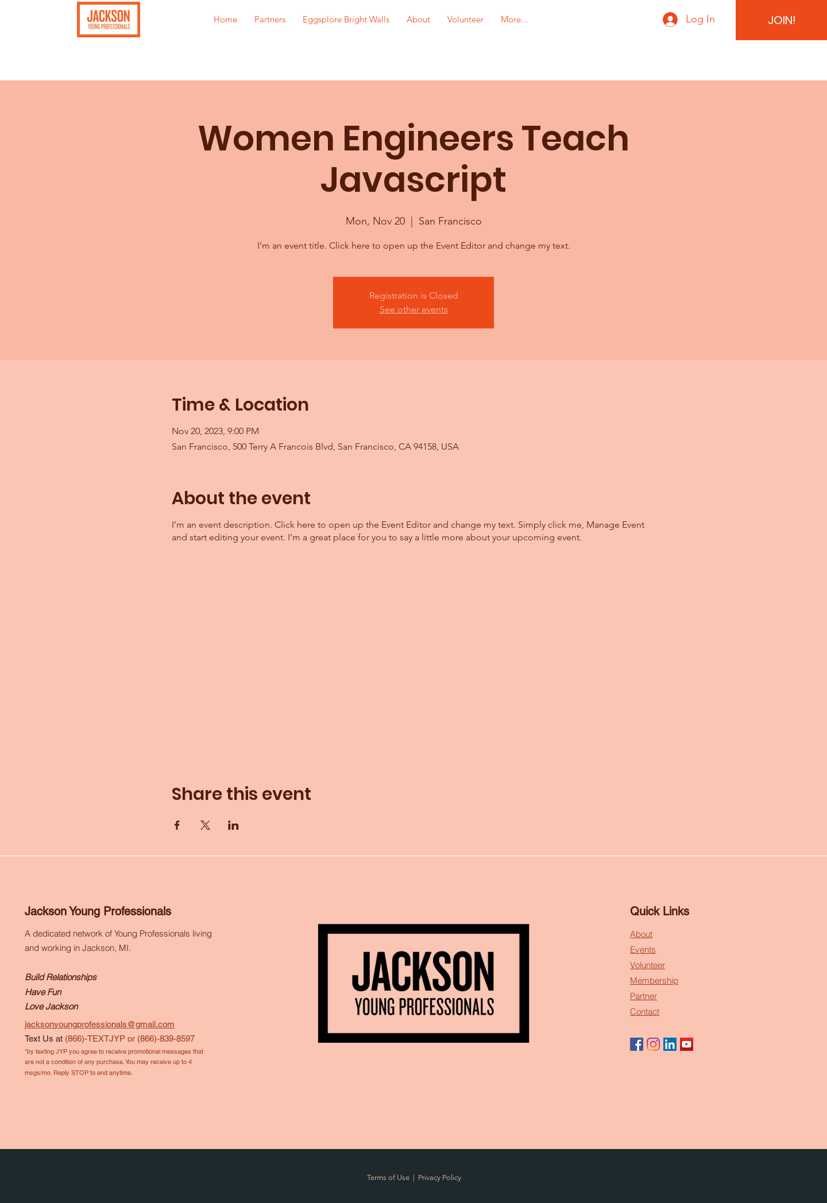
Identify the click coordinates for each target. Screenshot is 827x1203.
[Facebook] (636, 1044)
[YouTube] (686, 1044)
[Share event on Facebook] (177, 825)
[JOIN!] (782, 20)
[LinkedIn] (670, 1044)
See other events (414, 309)
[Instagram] (653, 1044)
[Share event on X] (205, 825)
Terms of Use (388, 1177)
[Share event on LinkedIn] (233, 825)
